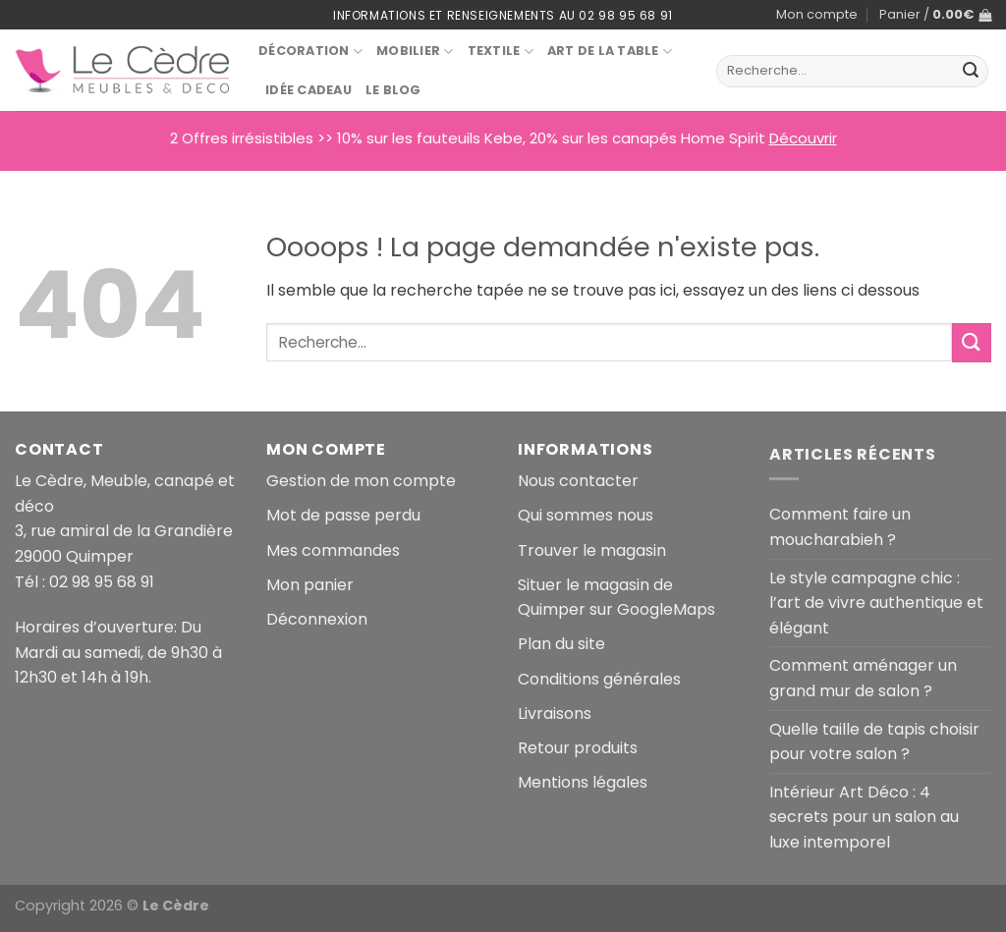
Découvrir (803, 138)
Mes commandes (333, 550)
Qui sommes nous (585, 515)
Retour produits (578, 748)
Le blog (393, 90)
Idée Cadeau (308, 90)
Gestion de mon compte (361, 480)
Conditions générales (599, 679)
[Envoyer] (970, 71)
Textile (500, 51)
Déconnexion (316, 619)
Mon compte (817, 14)
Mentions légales (582, 782)
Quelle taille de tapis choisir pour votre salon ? (874, 742)
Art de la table (609, 51)
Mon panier (310, 585)
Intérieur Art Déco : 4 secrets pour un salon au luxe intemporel (864, 817)
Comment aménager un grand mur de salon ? (863, 678)
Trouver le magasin (592, 550)
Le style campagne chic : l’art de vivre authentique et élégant (876, 603)
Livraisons (554, 713)
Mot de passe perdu (343, 515)
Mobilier (415, 51)
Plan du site (561, 643)
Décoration (310, 51)
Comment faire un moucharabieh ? (840, 527)
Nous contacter (578, 480)
